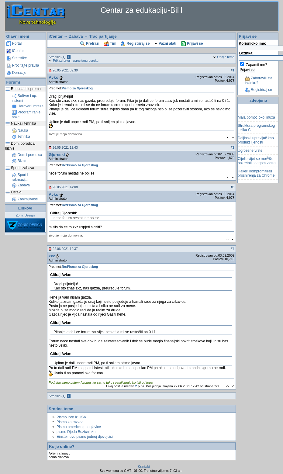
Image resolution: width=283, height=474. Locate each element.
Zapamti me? (256, 65)
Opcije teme (223, 57)
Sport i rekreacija (20, 177)
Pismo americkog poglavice (79, 427)
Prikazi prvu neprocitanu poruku (73, 60)
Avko (53, 77)
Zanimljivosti (25, 199)
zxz (52, 256)
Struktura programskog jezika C (256, 128)
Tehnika (21, 136)
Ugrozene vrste (250, 151)
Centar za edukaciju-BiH (142, 10)
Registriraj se (135, 43)
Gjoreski (57, 154)
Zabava (21, 185)
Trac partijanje (102, 36)
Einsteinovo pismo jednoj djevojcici (85, 436)
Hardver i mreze (28, 106)
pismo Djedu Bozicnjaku (76, 432)
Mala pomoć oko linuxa (256, 118)
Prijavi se (192, 43)
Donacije (16, 73)
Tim (110, 43)
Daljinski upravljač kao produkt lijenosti (256, 141)
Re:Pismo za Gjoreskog (80, 165)
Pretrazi (89, 43)
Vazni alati (165, 43)
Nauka (20, 130)
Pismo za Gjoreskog (77, 88)
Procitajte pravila (22, 65)
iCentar (15, 51)
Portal (14, 43)
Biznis (19, 161)
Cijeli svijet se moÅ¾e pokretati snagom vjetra (257, 161)
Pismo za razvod (70, 422)
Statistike (16, 58)
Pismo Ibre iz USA (71, 417)
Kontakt (144, 467)
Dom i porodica (27, 155)
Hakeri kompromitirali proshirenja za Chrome (256, 174)
